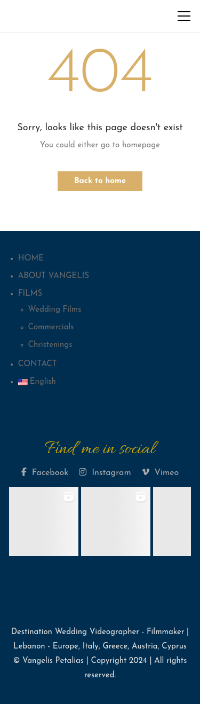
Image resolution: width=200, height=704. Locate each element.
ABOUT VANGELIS (53, 276)
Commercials (51, 327)
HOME (31, 259)
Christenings (50, 345)
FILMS (30, 294)
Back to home (100, 181)
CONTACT (37, 364)
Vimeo (160, 472)
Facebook (44, 472)
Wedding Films (55, 310)
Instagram (105, 472)
